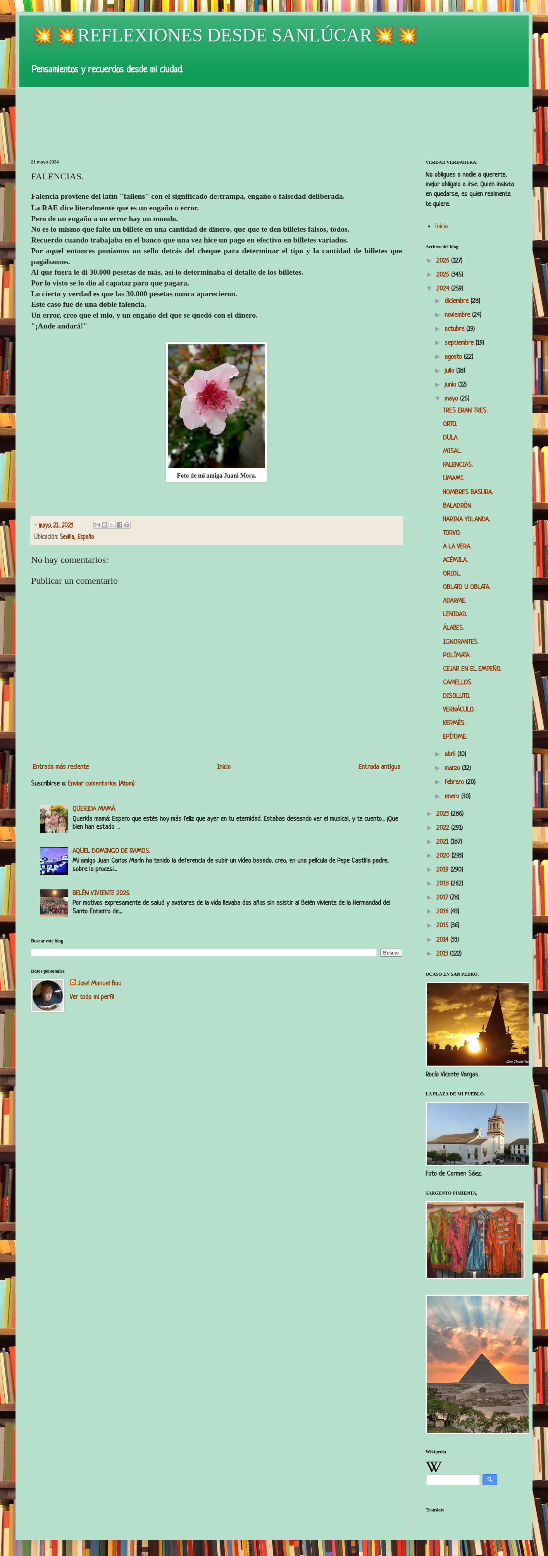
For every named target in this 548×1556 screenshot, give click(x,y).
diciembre (457, 301)
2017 (443, 897)
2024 (443, 288)
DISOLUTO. (456, 696)
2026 (443, 261)
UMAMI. (453, 478)
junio (451, 385)
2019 (443, 869)
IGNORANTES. (461, 642)
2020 (443, 856)
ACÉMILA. (455, 560)
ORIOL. (452, 574)
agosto (454, 357)
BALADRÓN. (457, 506)
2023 (443, 814)
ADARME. (454, 601)
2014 (443, 940)
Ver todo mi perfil (92, 997)
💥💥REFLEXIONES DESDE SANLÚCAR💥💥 (225, 35)
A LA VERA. (457, 546)
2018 (443, 883)
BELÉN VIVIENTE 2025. (101, 893)
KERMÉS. (454, 723)
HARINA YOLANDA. (466, 519)
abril (451, 754)
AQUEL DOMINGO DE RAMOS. (111, 851)
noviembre (458, 315)
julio (450, 371)
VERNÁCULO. (458, 710)
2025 (443, 275)
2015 (443, 925)
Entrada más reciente (61, 767)
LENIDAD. (455, 614)
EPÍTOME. (455, 737)
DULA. (450, 438)
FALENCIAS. (458, 465)
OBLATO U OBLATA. (466, 587)
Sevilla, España (77, 537)
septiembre (460, 343)
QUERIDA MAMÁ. (94, 809)
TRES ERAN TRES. (465, 410)
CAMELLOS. (457, 682)
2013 (443, 954)
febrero (455, 782)
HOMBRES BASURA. (468, 492)
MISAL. (452, 451)
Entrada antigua (379, 767)
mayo (452, 398)
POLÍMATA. (456, 655)
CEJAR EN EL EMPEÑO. (472, 669)
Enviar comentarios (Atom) (101, 783)
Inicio (224, 767)
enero (453, 796)
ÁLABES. (453, 628)
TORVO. (451, 533)
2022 (443, 828)
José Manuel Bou (99, 983)
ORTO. (450, 424)
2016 (443, 911)
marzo (453, 768)
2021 (443, 842)
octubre (455, 329)
